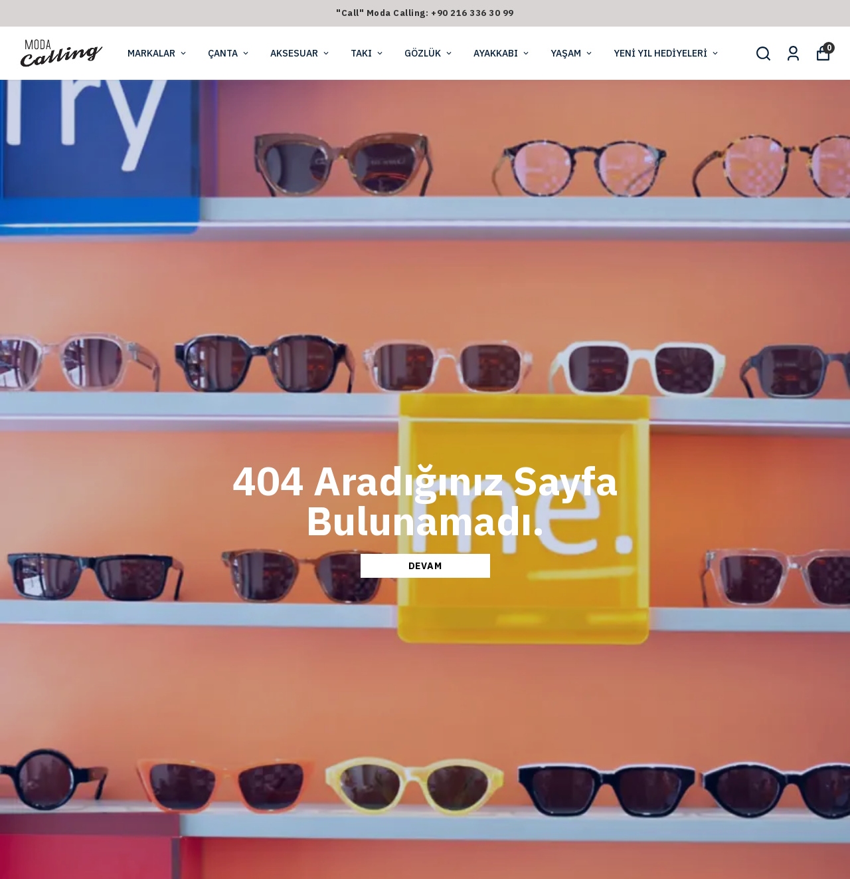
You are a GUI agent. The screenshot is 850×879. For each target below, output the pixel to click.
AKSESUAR (300, 53)
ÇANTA (229, 53)
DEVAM (425, 566)
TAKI (367, 53)
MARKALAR (158, 53)
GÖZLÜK (429, 53)
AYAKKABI (502, 53)
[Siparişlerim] (793, 53)
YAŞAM (572, 53)
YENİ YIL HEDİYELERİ (667, 53)
